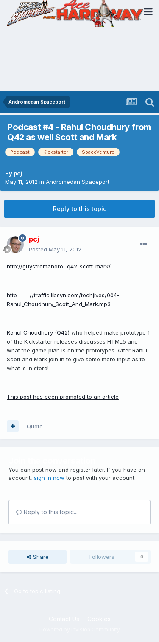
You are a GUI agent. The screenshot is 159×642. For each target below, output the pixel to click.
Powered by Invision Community (79, 629)
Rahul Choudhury (30, 332)
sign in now (49, 477)
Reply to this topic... (47, 511)
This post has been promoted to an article (63, 396)
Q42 (62, 332)
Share (38, 556)
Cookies (99, 618)
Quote (35, 426)
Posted (55, 249)
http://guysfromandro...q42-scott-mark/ (59, 266)
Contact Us (64, 618)
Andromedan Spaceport (77, 181)
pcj (18, 173)
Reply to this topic (79, 208)
